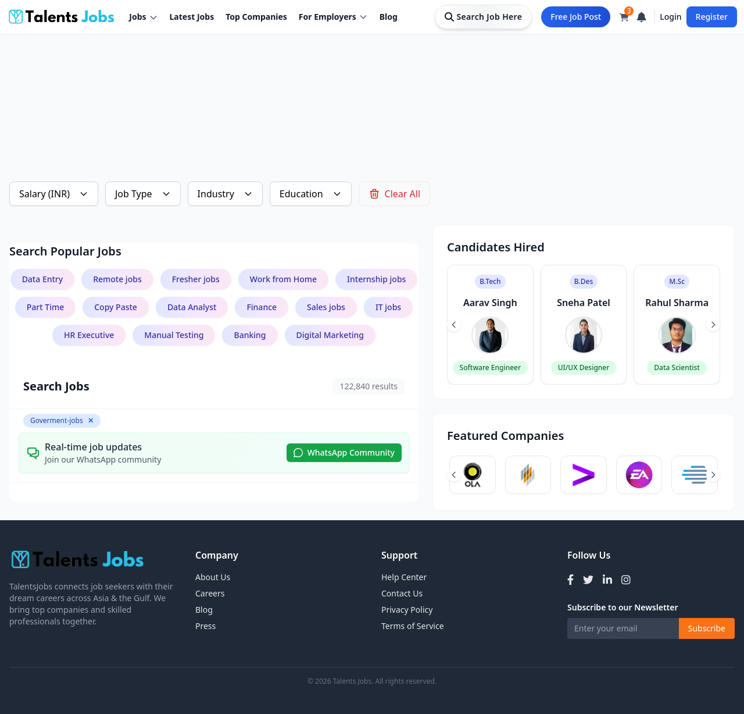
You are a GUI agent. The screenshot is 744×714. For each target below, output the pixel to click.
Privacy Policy (406, 609)
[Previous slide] (454, 325)
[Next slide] (713, 325)
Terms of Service (412, 625)
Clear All (395, 193)
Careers (209, 593)
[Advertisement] (358, 90)
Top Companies (256, 16)
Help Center (404, 576)
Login (670, 16)
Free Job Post (575, 16)
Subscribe (706, 628)
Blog (389, 16)
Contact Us (402, 593)
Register (712, 16)
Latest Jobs (192, 16)
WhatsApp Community (344, 452)
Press (205, 625)
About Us (212, 576)
